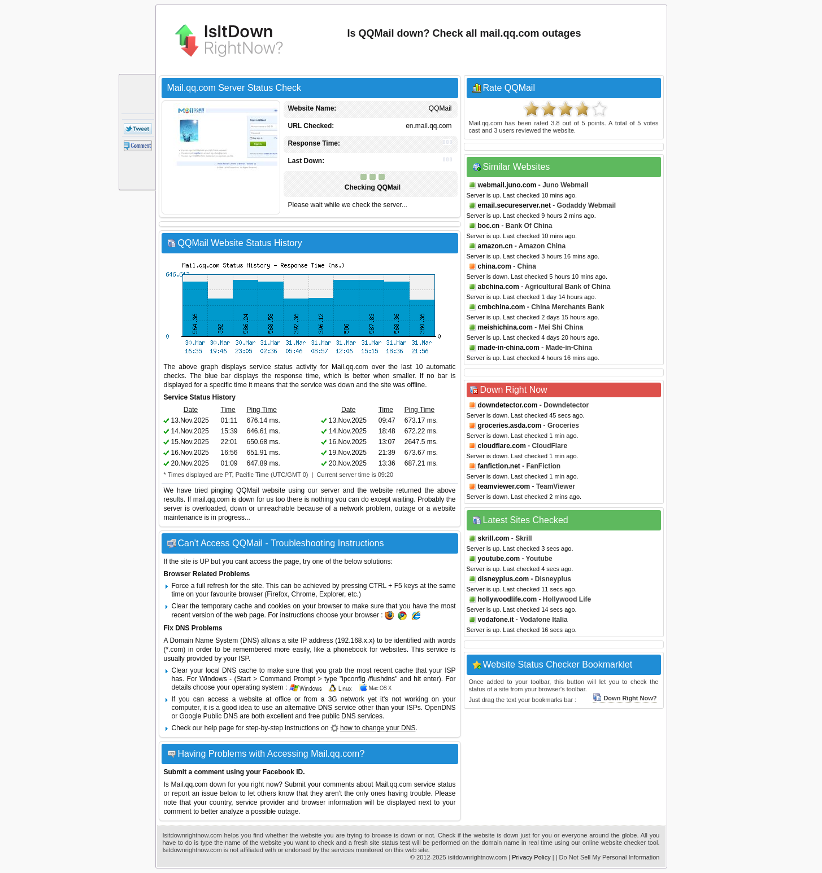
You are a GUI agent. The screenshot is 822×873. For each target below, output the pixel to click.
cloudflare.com (502, 446)
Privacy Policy (531, 857)
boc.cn (489, 226)
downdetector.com (508, 405)
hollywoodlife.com (507, 599)
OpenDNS (440, 708)
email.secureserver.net (514, 205)
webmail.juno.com (507, 185)
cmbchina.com (501, 307)
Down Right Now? (624, 698)
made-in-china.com (509, 348)
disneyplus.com (503, 579)
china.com (494, 266)
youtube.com (499, 559)
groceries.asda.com (510, 425)
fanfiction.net (499, 466)
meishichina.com (505, 327)
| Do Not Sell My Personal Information (608, 857)
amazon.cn (495, 246)
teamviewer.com (504, 486)
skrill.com (494, 538)
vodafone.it (496, 620)
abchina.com (498, 287)
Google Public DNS (209, 716)
